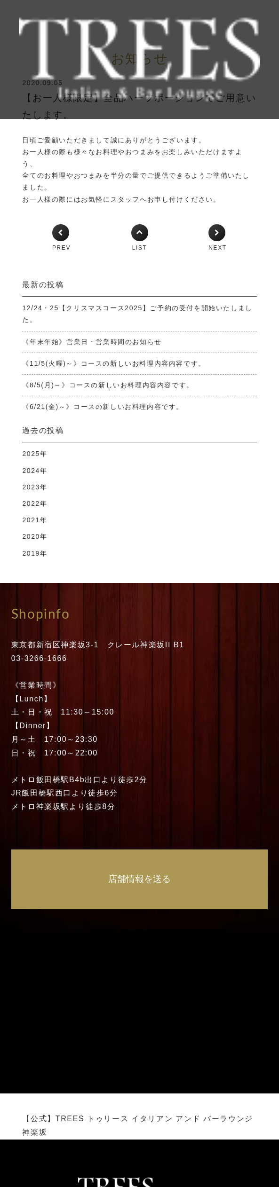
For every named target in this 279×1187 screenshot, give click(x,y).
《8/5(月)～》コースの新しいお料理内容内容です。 (107, 385)
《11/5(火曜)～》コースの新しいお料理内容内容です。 (113, 363)
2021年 (34, 520)
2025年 (34, 453)
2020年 (34, 536)
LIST (139, 247)
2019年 (34, 553)
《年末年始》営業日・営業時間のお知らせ (91, 342)
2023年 (34, 487)
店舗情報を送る (139, 879)
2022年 (34, 503)
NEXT (217, 247)
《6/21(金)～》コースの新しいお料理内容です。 (102, 406)
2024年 (34, 470)
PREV (61, 247)
